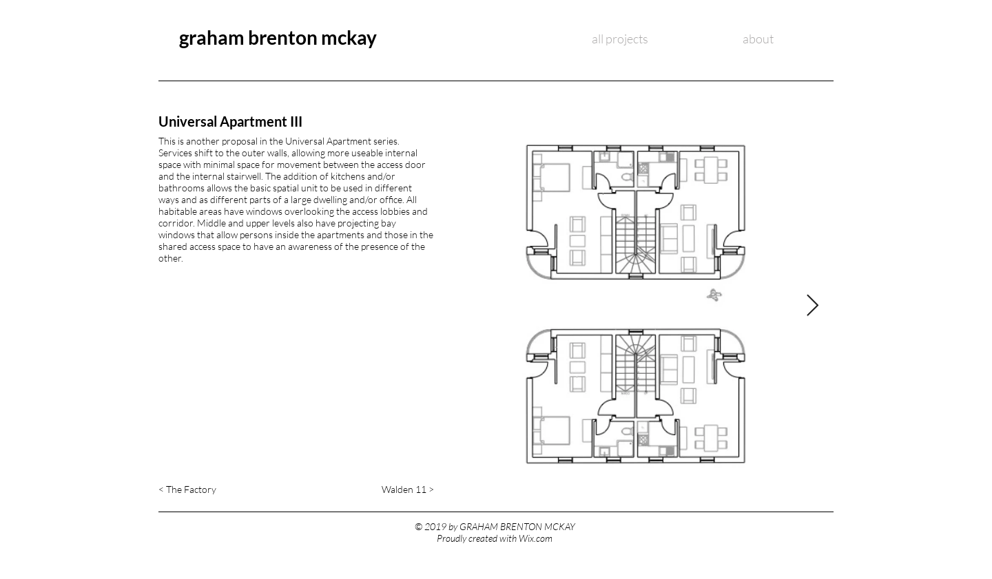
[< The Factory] (201, 489)
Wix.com (535, 538)
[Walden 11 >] (380, 489)
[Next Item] (812, 306)
